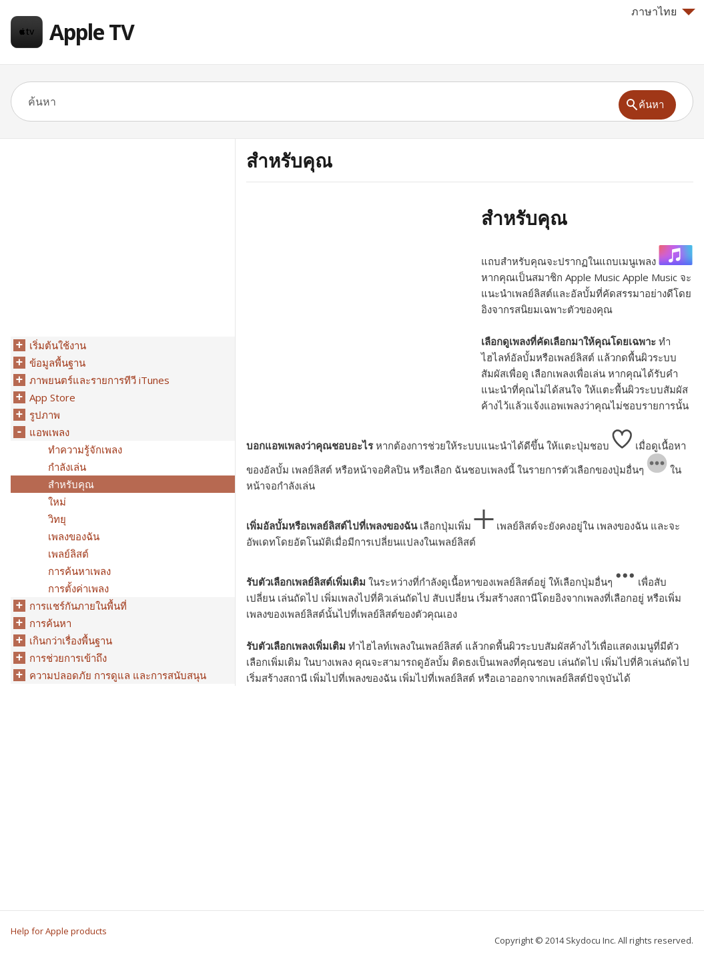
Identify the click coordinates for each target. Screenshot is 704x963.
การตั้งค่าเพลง (78, 588)
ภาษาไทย (663, 11)
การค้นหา (50, 623)
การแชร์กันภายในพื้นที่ (78, 605)
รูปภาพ (44, 414)
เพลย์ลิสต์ (68, 553)
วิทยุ (57, 519)
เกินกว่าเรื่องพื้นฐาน (70, 640)
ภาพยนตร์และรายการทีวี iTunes (99, 380)
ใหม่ (57, 501)
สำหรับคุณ (71, 484)
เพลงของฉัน (73, 536)
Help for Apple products (59, 931)
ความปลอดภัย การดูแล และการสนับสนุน (117, 675)
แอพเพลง (49, 432)
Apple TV (91, 31)
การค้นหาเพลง (79, 571)
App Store (52, 397)
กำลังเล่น (67, 466)
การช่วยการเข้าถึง (68, 657)
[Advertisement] (358, 299)
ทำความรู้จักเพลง (85, 449)
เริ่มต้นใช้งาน (57, 345)
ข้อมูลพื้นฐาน (57, 362)
